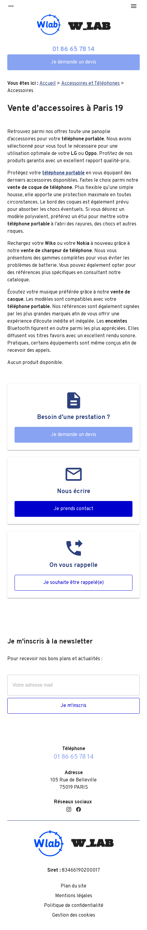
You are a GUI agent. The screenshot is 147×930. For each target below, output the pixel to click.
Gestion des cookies (73, 915)
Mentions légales (73, 896)
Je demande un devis (73, 62)
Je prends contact (73, 509)
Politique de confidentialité (73, 906)
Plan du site (73, 886)
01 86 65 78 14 (73, 49)
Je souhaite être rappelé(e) (73, 583)
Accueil (47, 84)
